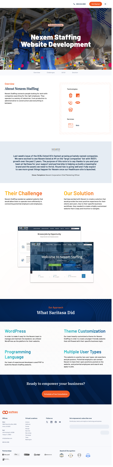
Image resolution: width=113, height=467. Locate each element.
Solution (75, 72)
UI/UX (63, 72)
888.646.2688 (81, 4)
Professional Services (55, 25)
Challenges (51, 72)
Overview (37, 72)
